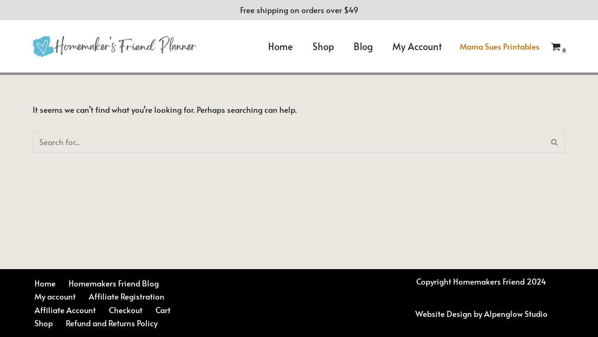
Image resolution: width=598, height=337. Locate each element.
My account (417, 46)
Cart (163, 309)
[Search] (288, 142)
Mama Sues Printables (500, 46)
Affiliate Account (65, 309)
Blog (363, 46)
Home (280, 46)
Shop (323, 46)
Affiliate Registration (126, 296)
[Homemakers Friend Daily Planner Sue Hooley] (114, 47)
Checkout (125, 309)
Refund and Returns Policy (111, 323)
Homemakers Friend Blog (114, 283)
